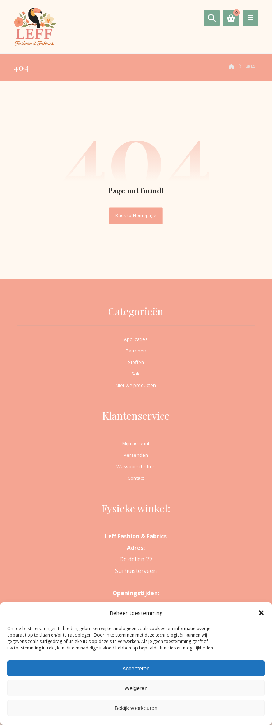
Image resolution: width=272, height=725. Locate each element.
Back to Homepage (136, 216)
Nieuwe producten (136, 385)
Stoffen (136, 362)
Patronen (136, 350)
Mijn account (135, 443)
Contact (136, 478)
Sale (136, 373)
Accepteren (136, 668)
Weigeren (136, 688)
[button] (261, 612)
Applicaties (136, 339)
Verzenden (136, 455)
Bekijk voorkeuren (136, 708)
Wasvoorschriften (136, 466)
